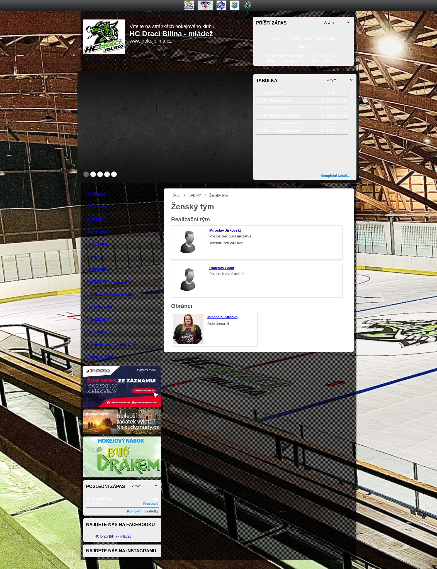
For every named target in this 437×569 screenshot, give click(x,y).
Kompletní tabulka (335, 176)
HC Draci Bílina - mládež (112, 536)
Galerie (95, 256)
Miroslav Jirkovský (225, 230)
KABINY (195, 195)
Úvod (176, 195)
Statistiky (97, 244)
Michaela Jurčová (222, 317)
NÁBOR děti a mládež (111, 344)
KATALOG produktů (109, 281)
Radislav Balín (221, 268)
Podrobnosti (150, 503)
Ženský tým (100, 357)
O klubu (96, 194)
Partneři (96, 269)
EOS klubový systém (110, 294)
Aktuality (97, 206)
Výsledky (97, 231)
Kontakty (97, 332)
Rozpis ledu (100, 307)
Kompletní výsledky (143, 511)
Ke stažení (99, 319)
